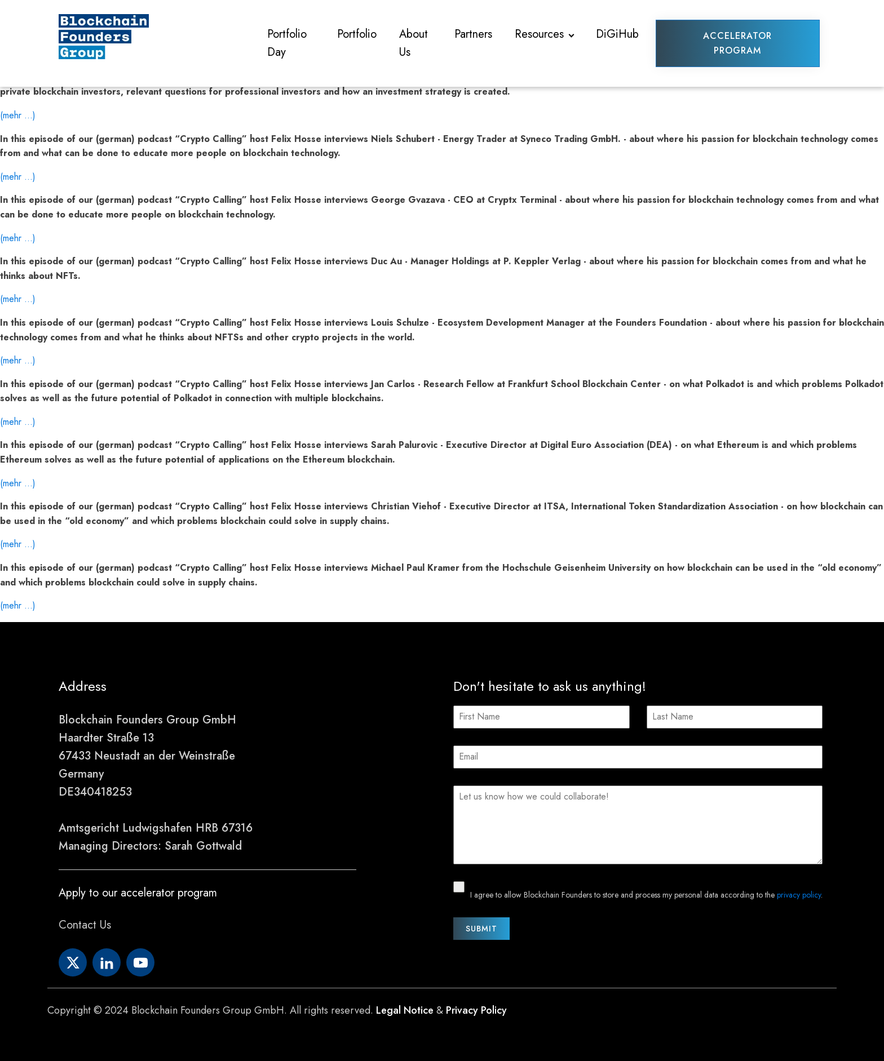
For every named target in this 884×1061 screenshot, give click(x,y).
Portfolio (357, 34)
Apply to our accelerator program (138, 893)
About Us (413, 43)
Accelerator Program (737, 43)
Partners (473, 34)
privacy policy (799, 894)
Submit (481, 928)
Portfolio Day (287, 43)
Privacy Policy (476, 1010)
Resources (539, 34)
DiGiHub (617, 34)
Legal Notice (405, 1010)
